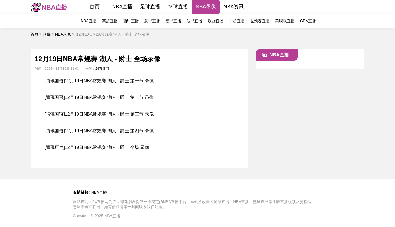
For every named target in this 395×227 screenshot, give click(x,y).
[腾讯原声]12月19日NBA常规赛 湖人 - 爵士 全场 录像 (97, 147)
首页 (95, 6)
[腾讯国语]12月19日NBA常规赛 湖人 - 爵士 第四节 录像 (99, 130)
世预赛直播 (260, 21)
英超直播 (110, 21)
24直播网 (102, 69)
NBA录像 (206, 6)
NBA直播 (122, 6)
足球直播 (150, 6)
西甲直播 (131, 21)
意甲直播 (152, 21)
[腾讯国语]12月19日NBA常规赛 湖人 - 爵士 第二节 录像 (99, 97)
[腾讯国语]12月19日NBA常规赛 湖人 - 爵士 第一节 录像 (99, 80)
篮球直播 (178, 6)
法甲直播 (194, 21)
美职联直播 (285, 21)
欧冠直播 (215, 21)
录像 (47, 34)
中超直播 (237, 21)
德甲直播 (173, 21)
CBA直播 (308, 21)
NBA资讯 (233, 6)
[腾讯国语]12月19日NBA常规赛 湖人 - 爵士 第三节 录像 (99, 114)
